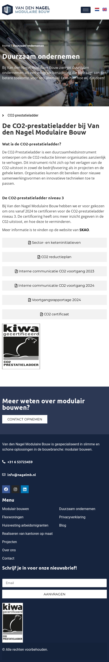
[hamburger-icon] (86, 10)
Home (6, 45)
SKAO (84, 229)
